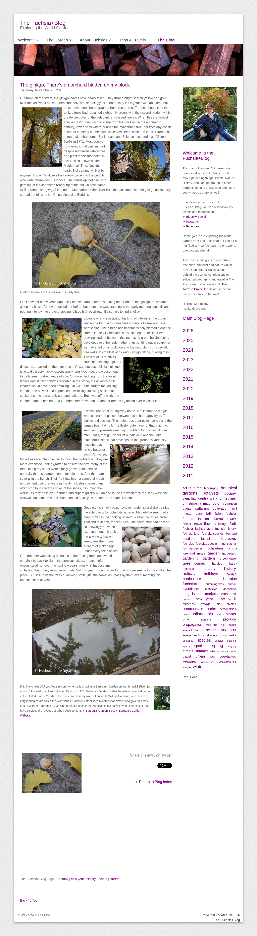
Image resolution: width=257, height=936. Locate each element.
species (204, 640)
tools (233, 651)
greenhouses (194, 563)
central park (208, 498)
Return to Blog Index (155, 782)
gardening (190, 558)
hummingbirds (215, 584)
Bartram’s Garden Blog (100, 710)
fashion (203, 519)
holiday (189, 573)
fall (208, 513)
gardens (209, 558)
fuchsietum (214, 548)
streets (114, 879)
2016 (188, 427)
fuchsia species (212, 533)
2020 (188, 388)
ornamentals (193, 609)
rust (223, 624)
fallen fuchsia (225, 513)
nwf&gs (205, 604)
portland (206, 619)
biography (211, 488)
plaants (219, 614)
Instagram (193, 221)
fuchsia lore (191, 533)
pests (186, 614)
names (187, 599)
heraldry (209, 569)
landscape (229, 589)
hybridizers (191, 589)
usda (212, 656)
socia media (228, 635)
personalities (228, 609)
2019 (188, 398)
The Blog (147, 40)
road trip (211, 624)
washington (189, 661)
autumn (196, 488)
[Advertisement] (96, 837)
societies (188, 640)
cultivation (220, 508)
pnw (186, 619)
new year (204, 599)
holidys (231, 574)
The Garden (53, 40)
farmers (188, 519)
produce (229, 619)
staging (232, 646)
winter (198, 667)
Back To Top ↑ (30, 900)
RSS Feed (190, 677)
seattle (187, 635)
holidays (211, 574)
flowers (210, 524)
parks (211, 609)
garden (214, 553)
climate (205, 503)
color (216, 503)
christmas (227, 498)
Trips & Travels (119, 40)
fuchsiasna (228, 543)
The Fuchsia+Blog (42, 23)
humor (232, 584)
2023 (188, 359)
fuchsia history (225, 528)
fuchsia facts (204, 528)
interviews (210, 589)
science (212, 630)
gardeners (229, 553)
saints (232, 624)
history (91, 879)
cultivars (202, 508)
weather (207, 661)
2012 (188, 466)
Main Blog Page (198, 318)
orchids (231, 604)
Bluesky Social (196, 216)
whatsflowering (227, 661)
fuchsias (228, 538)
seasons (228, 630)
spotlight (201, 646)
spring (217, 645)
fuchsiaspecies (193, 548)
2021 (188, 379)
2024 (188, 350)
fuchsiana (210, 539)
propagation (192, 624)
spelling (231, 640)
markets (211, 594)
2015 (188, 437)
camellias (189, 498)
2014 (188, 446)
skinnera (212, 635)
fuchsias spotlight (207, 543)
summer (201, 651)
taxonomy (222, 651)
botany (63, 879)
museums (228, 594)
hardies (217, 563)
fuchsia (188, 528)
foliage (222, 524)
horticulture (192, 579)
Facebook (192, 226)
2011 (188, 475)
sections (199, 635)
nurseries (189, 604)
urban (200, 656)
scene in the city (193, 630)
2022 (188, 369)
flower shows (192, 524)
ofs (218, 604)
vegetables (228, 656)
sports (186, 646)
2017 (188, 417)
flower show (224, 518)
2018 (188, 408)
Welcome (26, 40)
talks (212, 651)
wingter (187, 667)
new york (77, 879)
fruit (233, 524)
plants (103, 879)
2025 (188, 340)
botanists (211, 493)
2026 (188, 330)
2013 (188, 456)
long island (192, 594)
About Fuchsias (85, 40)
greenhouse (228, 558)
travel (187, 656)
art (185, 488)
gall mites (197, 553)
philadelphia (202, 614)
